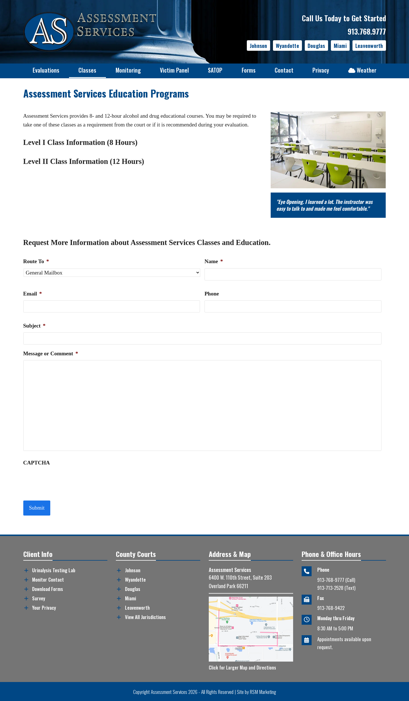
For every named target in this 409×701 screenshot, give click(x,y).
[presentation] (66, 480)
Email (32, 294)
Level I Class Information (64, 142)
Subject (34, 326)
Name (213, 261)
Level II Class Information (65, 161)
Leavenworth (369, 45)
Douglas (316, 45)
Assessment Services (169, 691)
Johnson (258, 45)
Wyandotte (287, 45)
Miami (340, 45)
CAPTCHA (36, 463)
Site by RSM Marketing (256, 691)
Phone (211, 294)
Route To (36, 261)
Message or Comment (50, 353)
